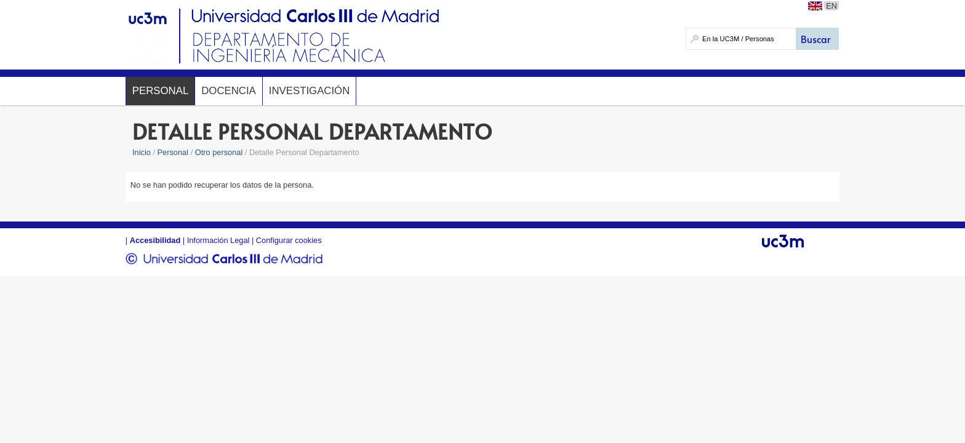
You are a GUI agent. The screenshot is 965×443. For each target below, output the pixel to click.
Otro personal (219, 152)
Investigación (309, 91)
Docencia (228, 91)
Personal (160, 91)
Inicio (141, 152)
